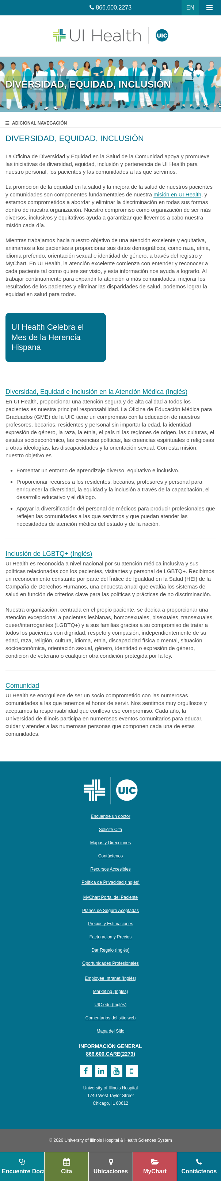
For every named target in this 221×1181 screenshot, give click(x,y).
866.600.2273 (114, 7)
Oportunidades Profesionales (110, 963)
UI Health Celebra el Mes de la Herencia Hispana (47, 337)
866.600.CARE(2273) (110, 1054)
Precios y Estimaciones (110, 923)
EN (190, 7)
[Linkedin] (101, 1071)
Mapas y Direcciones (110, 842)
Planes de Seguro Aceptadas (110, 910)
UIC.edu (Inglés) (110, 1004)
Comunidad (22, 685)
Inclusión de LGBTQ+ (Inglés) (48, 553)
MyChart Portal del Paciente (110, 897)
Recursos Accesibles (110, 869)
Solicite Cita (110, 829)
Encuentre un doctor (110, 816)
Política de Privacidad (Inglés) (110, 882)
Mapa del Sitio (110, 1031)
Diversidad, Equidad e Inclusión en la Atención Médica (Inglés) (96, 391)
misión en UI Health (177, 194)
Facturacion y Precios (110, 937)
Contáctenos (110, 856)
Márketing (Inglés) (110, 991)
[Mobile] (132, 1071)
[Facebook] (86, 1071)
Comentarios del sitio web (110, 1018)
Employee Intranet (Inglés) (110, 978)
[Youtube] (116, 1071)
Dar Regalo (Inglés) (110, 950)
